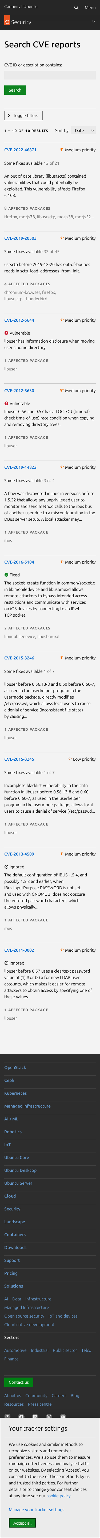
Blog (75, 1395)
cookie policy (58, 1495)
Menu (90, 7)
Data (16, 1298)
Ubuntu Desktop (20, 1170)
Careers (59, 1395)
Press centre (40, 1404)
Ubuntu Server (18, 1183)
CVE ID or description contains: (33, 64)
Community (36, 1395)
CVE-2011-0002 (19, 950)
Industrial (40, 1350)
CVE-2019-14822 (20, 467)
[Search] (76, 7)
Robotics (13, 1131)
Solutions (13, 1286)
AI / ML (11, 1118)
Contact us (19, 1382)
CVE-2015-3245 (19, 759)
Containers (15, 1234)
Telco (86, 1350)
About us (12, 1395)
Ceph (9, 1080)
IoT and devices (63, 1316)
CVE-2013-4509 (19, 853)
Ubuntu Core (16, 1157)
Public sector (65, 1350)
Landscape (14, 1221)
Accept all (22, 1523)
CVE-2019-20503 (20, 238)
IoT (7, 1144)
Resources (14, 1404)
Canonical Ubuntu (21, 6)
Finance (11, 1358)
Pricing (11, 1273)
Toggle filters (25, 115)
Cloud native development (29, 1324)
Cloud (10, 1196)
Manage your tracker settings (36, 1509)
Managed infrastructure (27, 1106)
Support (12, 1260)
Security (12, 1208)
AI (6, 1298)
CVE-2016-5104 (19, 562)
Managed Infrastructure (26, 1307)
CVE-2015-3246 (19, 657)
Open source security (24, 1316)
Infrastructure (38, 1298)
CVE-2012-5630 (19, 390)
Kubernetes (15, 1093)
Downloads (15, 1247)
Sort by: (62, 130)
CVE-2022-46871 (20, 149)
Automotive (15, 1350)
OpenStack (15, 1067)
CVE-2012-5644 (19, 320)
